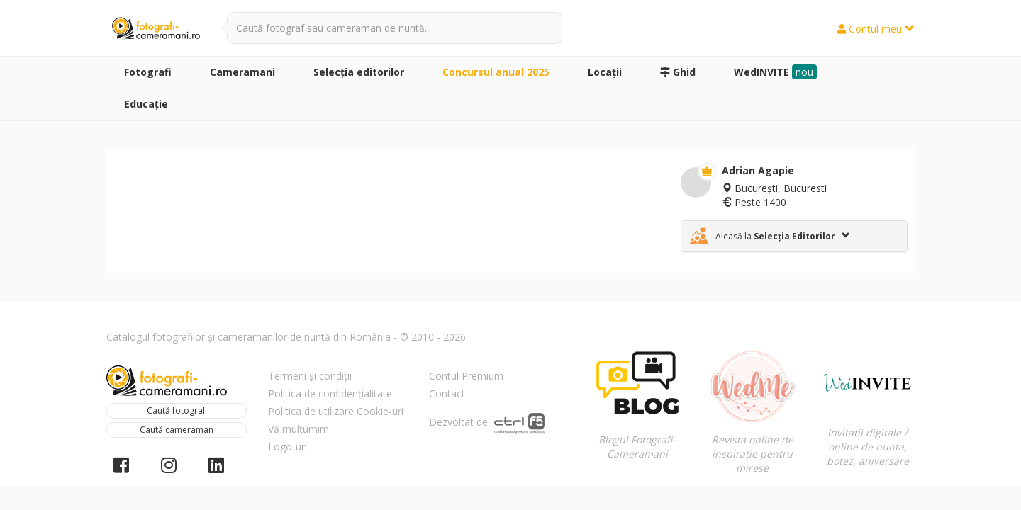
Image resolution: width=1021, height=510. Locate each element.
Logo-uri (287, 446)
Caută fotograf (176, 410)
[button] (794, 236)
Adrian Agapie (758, 170)
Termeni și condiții (310, 375)
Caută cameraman (176, 430)
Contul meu (876, 28)
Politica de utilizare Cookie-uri (335, 411)
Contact (447, 393)
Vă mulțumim (298, 429)
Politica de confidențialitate (330, 393)
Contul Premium (466, 375)
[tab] (794, 236)
